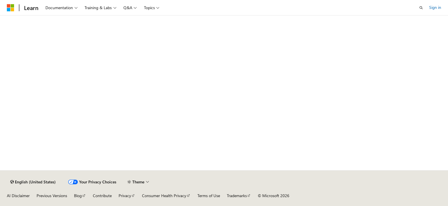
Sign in (435, 7)
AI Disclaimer (18, 195)
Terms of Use (208, 195)
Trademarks (237, 195)
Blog (78, 195)
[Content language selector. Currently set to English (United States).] (33, 182)
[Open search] (421, 8)
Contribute (102, 195)
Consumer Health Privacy (164, 195)
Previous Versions (52, 195)
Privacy (125, 195)
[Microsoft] (10, 7)
